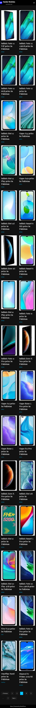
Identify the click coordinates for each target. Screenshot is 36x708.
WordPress (23, 706)
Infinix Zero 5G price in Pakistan (8, 271)
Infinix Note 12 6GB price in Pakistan (8, 91)
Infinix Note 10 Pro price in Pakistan (26, 631)
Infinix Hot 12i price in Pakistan (7, 226)
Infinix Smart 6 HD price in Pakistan (26, 226)
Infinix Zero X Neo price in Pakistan (25, 361)
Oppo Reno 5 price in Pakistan (7, 451)
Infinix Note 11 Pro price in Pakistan (7, 361)
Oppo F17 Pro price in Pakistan (25, 451)
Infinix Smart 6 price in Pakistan (26, 271)
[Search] (34, 3)
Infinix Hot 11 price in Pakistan (7, 541)
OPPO (20, 139)
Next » (14, 698)
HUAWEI (21, 685)
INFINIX (2, 52)
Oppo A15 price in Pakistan (8, 405)
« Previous (5, 693)
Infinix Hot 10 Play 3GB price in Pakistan (8, 586)
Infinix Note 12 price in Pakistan (26, 91)
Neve (11, 706)
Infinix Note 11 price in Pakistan (25, 316)
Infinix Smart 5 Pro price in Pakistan (26, 541)
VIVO (2, 634)
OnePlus (3, 682)
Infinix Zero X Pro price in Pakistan (7, 496)
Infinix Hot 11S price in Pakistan (26, 496)
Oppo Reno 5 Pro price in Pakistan (25, 406)
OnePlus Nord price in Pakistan (7, 676)
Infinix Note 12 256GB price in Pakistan (26, 46)
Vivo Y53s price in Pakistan (8, 630)
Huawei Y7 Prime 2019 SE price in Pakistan (26, 677)
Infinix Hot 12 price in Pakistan (7, 136)
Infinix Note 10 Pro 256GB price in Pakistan (26, 586)
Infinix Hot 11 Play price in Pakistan (7, 315)
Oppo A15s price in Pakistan (26, 179)
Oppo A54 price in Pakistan (26, 134)
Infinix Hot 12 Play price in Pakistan (7, 181)
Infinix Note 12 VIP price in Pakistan (8, 46)
